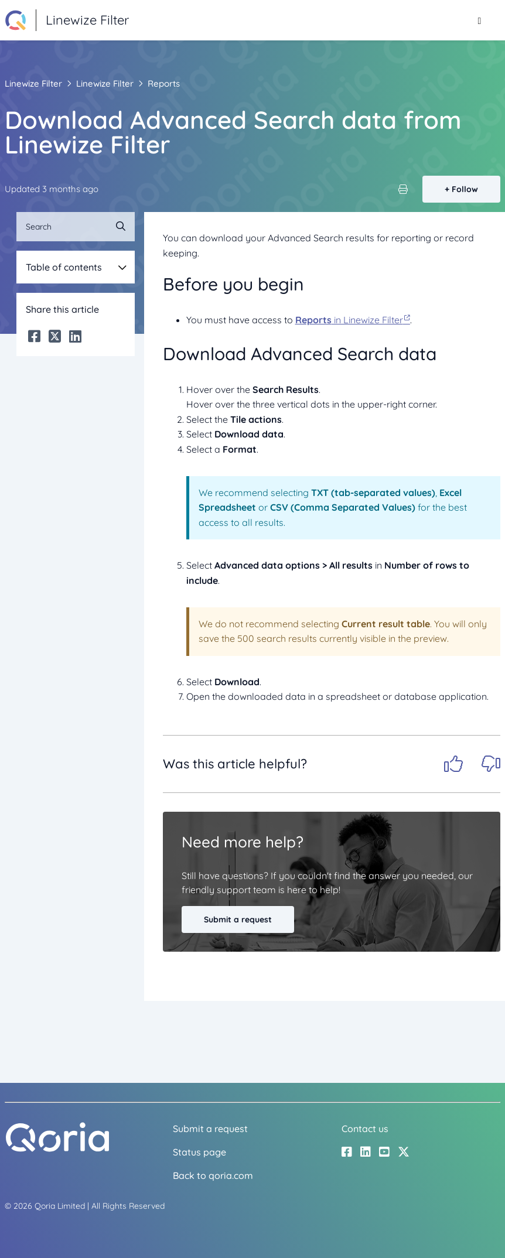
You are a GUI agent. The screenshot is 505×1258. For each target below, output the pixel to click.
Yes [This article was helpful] (453, 763)
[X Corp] (55, 336)
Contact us (365, 1128)
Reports (164, 83)
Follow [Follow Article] (465, 189)
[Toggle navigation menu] (479, 20)
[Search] (75, 226)
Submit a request (238, 919)
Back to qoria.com (213, 1175)
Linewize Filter (33, 83)
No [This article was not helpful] (491, 763)
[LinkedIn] (75, 336)
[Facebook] (34, 336)
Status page (199, 1152)
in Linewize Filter (349, 320)
